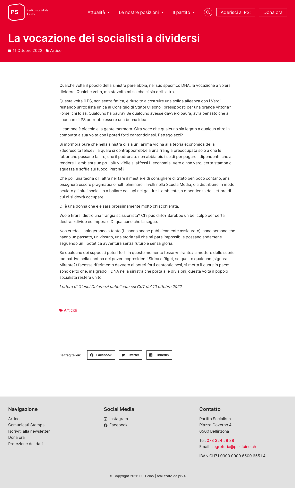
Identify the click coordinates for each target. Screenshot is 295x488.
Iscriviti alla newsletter (29, 431)
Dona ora (273, 12)
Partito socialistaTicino (38, 12)
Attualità (99, 12)
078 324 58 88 (220, 440)
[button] (101, 355)
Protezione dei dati (25, 443)
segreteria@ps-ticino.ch (233, 446)
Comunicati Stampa (26, 425)
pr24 (182, 476)
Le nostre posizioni (142, 12)
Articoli (57, 50)
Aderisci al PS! (236, 12)
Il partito (184, 12)
